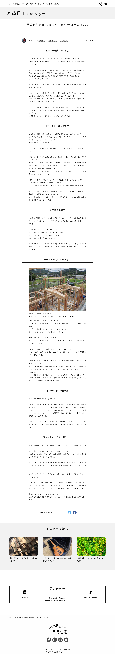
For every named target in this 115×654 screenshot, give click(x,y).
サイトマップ (60, 649)
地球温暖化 (42, 40)
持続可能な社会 (53, 40)
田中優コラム (63, 40)
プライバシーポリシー (49, 649)
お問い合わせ (68, 649)
